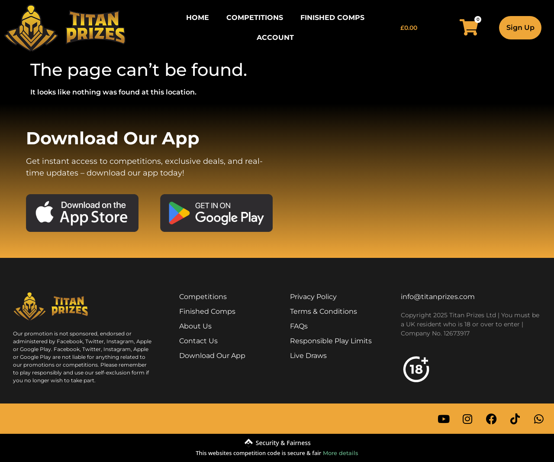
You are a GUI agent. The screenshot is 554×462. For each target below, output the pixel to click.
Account (275, 37)
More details (340, 452)
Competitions (254, 17)
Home (197, 17)
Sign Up (520, 27)
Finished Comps (332, 17)
